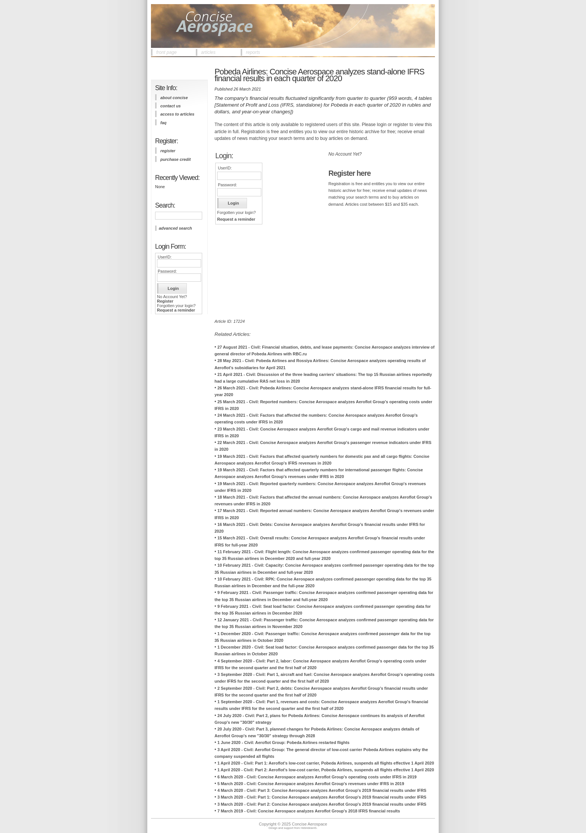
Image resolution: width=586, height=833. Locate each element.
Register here (350, 173)
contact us (170, 106)
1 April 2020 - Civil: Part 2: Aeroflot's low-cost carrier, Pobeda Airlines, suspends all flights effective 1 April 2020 (326, 770)
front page (166, 52)
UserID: (165, 257)
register (167, 150)
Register (165, 301)
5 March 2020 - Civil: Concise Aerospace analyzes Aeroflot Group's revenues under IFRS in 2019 (311, 783)
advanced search (175, 228)
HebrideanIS (309, 828)
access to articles (177, 114)
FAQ (163, 122)
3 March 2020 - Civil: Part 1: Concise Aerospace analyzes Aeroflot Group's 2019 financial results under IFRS (322, 797)
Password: (167, 271)
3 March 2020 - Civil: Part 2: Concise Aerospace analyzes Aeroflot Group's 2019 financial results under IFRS (322, 804)
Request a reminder (176, 310)
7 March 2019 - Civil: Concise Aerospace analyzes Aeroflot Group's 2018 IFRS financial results (309, 811)
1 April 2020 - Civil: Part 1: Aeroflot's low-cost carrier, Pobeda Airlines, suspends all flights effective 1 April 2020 (326, 763)
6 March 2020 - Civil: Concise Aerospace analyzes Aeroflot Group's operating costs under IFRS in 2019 (317, 777)
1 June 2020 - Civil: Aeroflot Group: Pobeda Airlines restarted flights (284, 742)
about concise (174, 97)
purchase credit (175, 159)
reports (253, 52)
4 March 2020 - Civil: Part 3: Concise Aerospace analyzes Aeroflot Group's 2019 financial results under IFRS (322, 790)
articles (208, 52)
